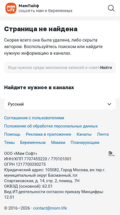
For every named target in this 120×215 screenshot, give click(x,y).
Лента (103, 134)
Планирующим (85, 142)
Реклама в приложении (48, 134)
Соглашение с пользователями (34, 117)
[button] (60, 104)
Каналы (84, 134)
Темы (9, 142)
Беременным (33, 142)
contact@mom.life (50, 208)
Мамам (58, 142)
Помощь (12, 134)
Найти (106, 67)
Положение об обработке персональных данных (51, 126)
